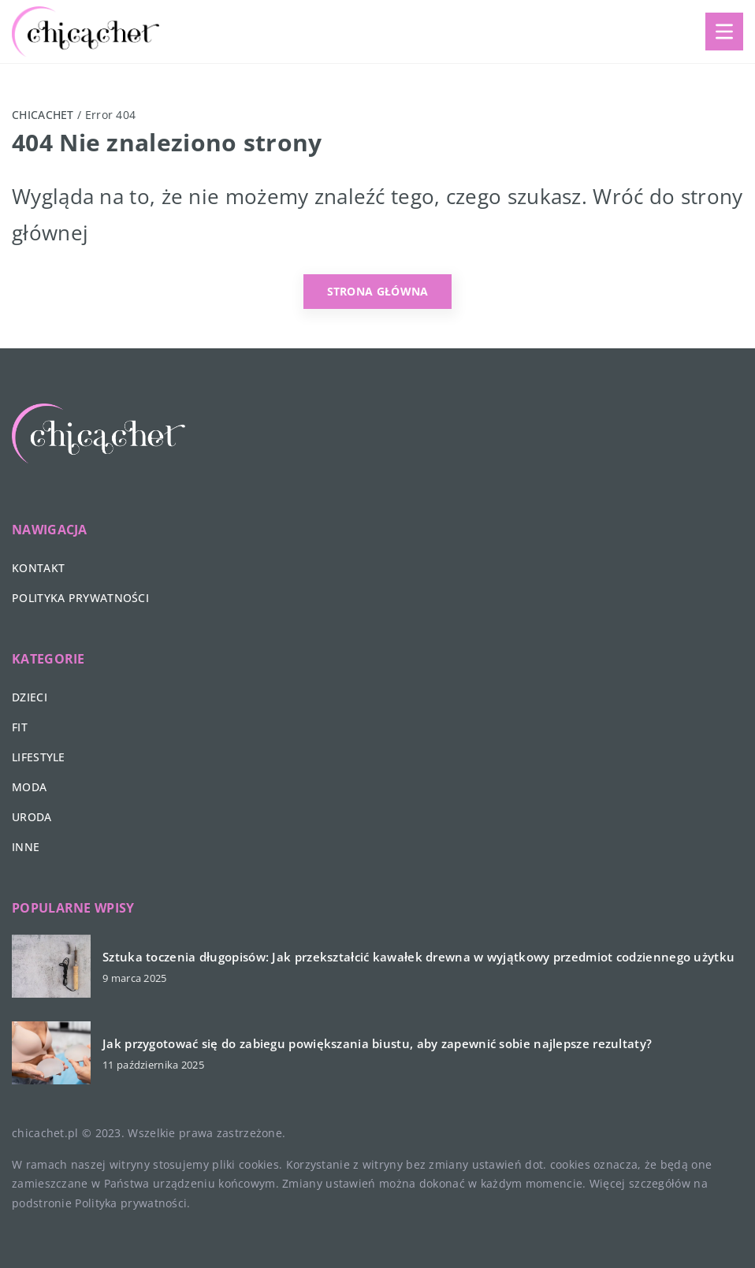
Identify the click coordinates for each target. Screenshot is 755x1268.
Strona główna (378, 291)
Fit (20, 727)
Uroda (32, 816)
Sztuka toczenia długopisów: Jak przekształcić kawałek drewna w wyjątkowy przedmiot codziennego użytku (418, 957)
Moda (29, 786)
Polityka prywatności (80, 597)
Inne (25, 846)
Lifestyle (38, 756)
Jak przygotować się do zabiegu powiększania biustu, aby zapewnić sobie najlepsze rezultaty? (377, 1043)
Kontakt (38, 567)
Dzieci (29, 697)
